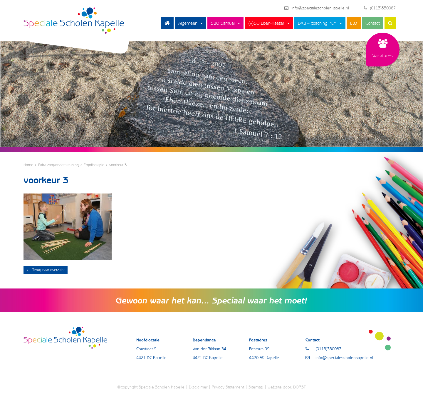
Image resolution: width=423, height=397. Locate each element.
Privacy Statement (228, 387)
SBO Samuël (223, 23)
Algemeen (187, 23)
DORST (299, 387)
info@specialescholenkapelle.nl (316, 8)
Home (167, 23)
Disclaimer (198, 387)
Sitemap (256, 387)
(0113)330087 (380, 8)
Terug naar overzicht (45, 270)
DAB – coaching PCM (317, 23)
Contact (372, 23)
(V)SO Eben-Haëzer (266, 23)
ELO (353, 23)
